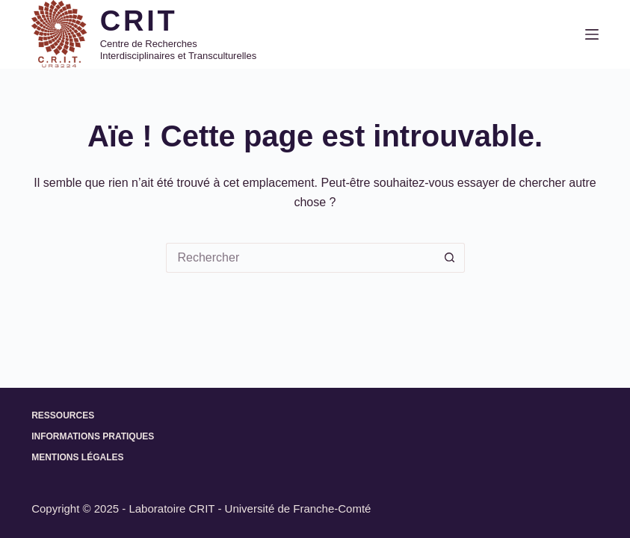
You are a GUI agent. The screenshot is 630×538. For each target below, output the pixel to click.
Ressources (62, 415)
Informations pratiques (92, 436)
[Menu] (592, 34)
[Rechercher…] (300, 258)
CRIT (139, 21)
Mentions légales (77, 457)
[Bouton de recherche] (450, 258)
